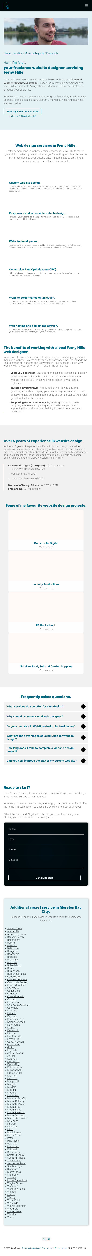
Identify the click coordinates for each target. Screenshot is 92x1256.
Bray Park (12, 959)
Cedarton (12, 993)
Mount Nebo (14, 1109)
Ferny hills (52, 53)
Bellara (11, 942)
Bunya (11, 968)
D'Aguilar (12, 1010)
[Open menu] (86, 5)
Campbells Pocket (17, 982)
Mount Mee (13, 1106)
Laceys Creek (14, 1072)
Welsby (11, 1197)
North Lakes (14, 1132)
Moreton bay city (34, 53)
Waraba (11, 1191)
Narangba (12, 1120)
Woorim (11, 1214)
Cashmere (13, 988)
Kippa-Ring (13, 1064)
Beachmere (13, 939)
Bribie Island (14, 965)
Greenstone (13, 1044)
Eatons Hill (13, 1030)
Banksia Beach (15, 937)
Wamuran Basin (16, 1188)
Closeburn (13, 1002)
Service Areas (60, 1248)
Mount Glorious (15, 1104)
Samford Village (16, 1157)
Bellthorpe (13, 948)
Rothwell (12, 1149)
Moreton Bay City (17, 1098)
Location (18, 53)
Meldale (11, 1087)
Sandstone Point (16, 1163)
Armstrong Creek (16, 934)
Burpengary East (16, 973)
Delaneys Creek (16, 1021)
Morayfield (13, 1095)
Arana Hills (13, 931)
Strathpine (13, 1174)
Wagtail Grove (15, 1183)
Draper (11, 1027)
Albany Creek (14, 928)
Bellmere (12, 945)
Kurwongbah (14, 1070)
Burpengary (13, 971)
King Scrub (13, 1061)
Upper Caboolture (17, 1180)
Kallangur (12, 1058)
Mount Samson (15, 1115)
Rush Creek (13, 1152)
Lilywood (12, 1078)
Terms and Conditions (31, 1248)
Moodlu (11, 1089)
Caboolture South (17, 979)
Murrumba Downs (17, 1118)
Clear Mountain (15, 996)
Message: (13, 859)
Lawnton (12, 1075)
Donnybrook (14, 1024)
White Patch (14, 1200)
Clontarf (11, 999)
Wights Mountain (16, 1205)
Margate (11, 1084)
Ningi (10, 1129)
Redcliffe (12, 1143)
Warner (11, 1194)
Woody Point (14, 1211)
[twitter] (44, 1239)
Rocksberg (13, 1146)
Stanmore (12, 1169)
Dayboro (12, 1016)
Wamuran (12, 1186)
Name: (12, 828)
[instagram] (48, 1239)
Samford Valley (15, 1154)
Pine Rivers (13, 1140)
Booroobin (13, 954)
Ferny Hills (13, 1038)
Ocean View (14, 1135)
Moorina (12, 1092)
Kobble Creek (14, 1067)
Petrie (10, 1137)
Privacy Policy (47, 1248)
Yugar (10, 1217)
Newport (12, 1126)
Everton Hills (14, 1036)
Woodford (12, 1208)
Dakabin (11, 1013)
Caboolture (13, 976)
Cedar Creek (14, 990)
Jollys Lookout (15, 1053)
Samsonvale (14, 1160)
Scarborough (14, 1166)
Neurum (11, 1123)
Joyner (11, 1055)
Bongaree (12, 951)
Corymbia (12, 1007)
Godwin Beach (15, 1041)
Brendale (12, 962)
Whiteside (12, 1203)
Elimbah (11, 1033)
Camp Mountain (16, 985)
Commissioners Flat (18, 1004)
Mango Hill (13, 1081)
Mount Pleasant (16, 1112)
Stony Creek (14, 1171)
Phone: (12, 849)
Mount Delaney (15, 1101)
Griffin (10, 1047)
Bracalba (12, 956)
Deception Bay (15, 1019)
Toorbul (11, 1177)
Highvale (12, 1050)
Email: (11, 839)
